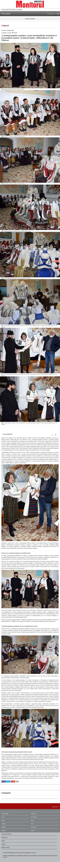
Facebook (4, 781)
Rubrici (33, 830)
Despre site (4, 837)
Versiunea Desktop (6, 834)
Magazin (3, 830)
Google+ (13, 781)
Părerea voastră (5, 847)
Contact (3, 844)
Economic (33, 827)
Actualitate (34, 817)
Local (2, 817)
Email (17, 781)
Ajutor (3, 840)
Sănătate (3, 827)
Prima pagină (4, 813)
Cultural (5, 25)
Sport (32, 820)
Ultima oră (34, 813)
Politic (3, 820)
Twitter (8, 781)
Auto (32, 823)
